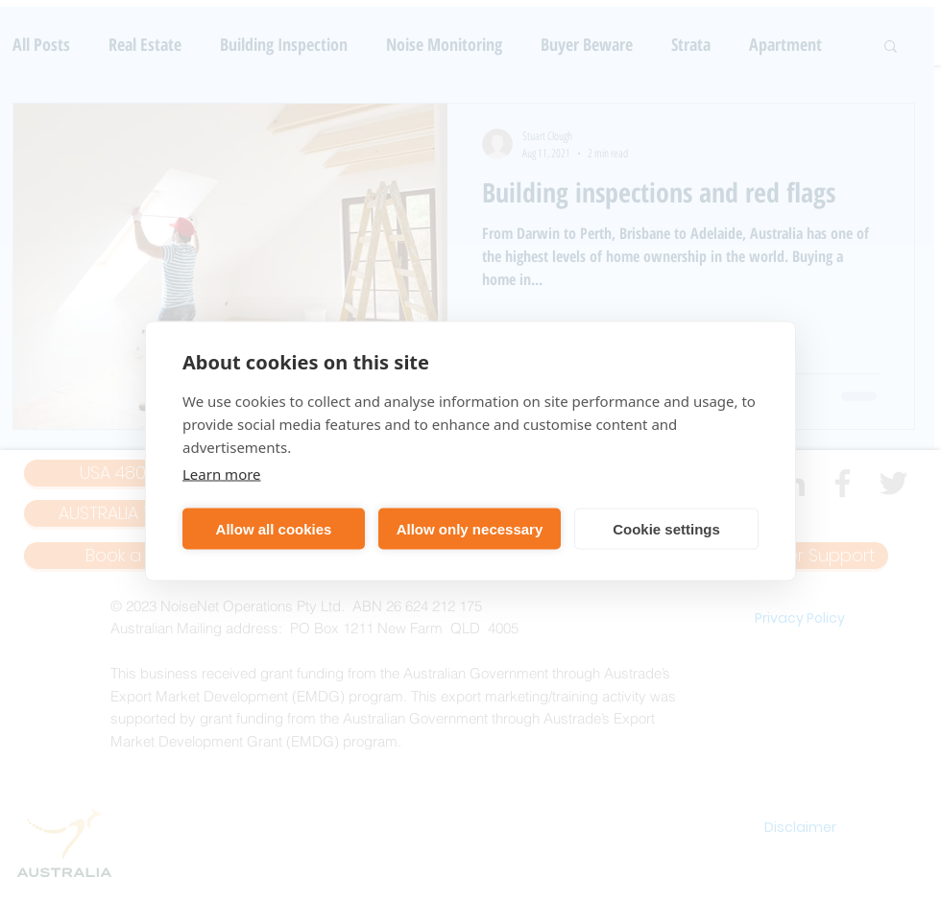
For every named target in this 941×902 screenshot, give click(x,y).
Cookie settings (666, 528)
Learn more (221, 474)
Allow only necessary (470, 528)
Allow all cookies (274, 528)
